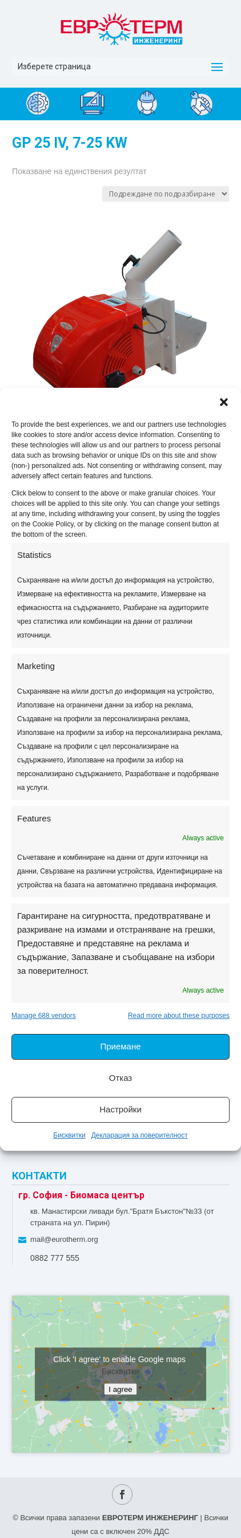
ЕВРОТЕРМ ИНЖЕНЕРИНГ (150, 1517)
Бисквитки (69, 1135)
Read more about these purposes (179, 1016)
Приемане (120, 1046)
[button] (224, 402)
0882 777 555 (54, 1257)
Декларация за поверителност (139, 1135)
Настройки (120, 1109)
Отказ (120, 1078)
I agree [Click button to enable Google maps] (120, 1388)
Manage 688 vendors (43, 1016)
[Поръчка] (165, 194)
